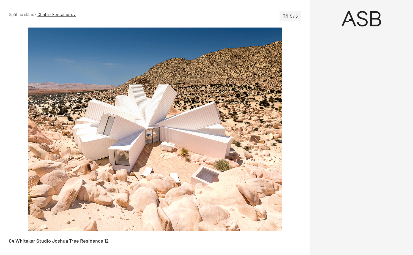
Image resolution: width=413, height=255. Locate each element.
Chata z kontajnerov (56, 14)
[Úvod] (361, 18)
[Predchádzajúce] (82, 129)
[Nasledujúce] (228, 129)
